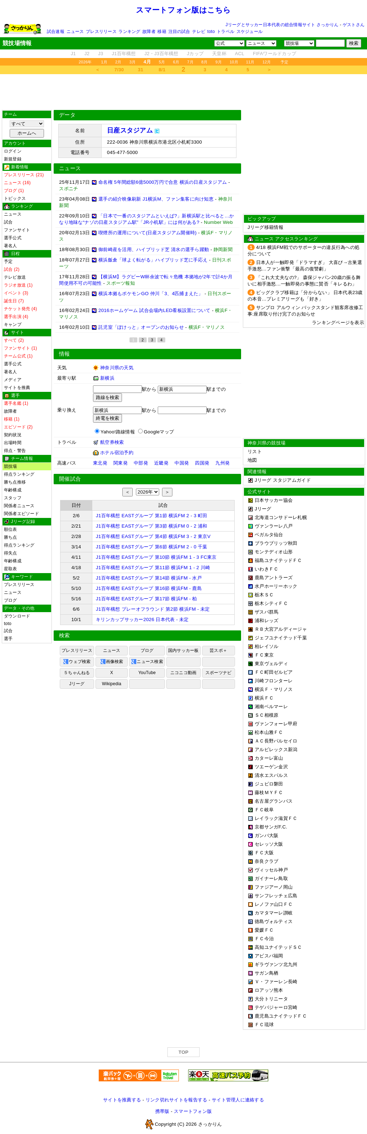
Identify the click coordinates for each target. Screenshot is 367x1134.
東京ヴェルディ (271, 663)
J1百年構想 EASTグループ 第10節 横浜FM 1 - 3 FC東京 (156, 557)
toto (211, 31)
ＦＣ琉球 (264, 1024)
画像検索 (111, 661)
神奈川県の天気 (116, 367)
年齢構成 (12, 489)
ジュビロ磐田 (269, 784)
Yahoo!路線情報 (118, 431)
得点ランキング (19, 474)
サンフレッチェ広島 (276, 895)
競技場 (10, 466)
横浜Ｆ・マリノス (274, 689)
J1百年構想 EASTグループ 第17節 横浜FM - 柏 (146, 598)
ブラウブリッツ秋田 (276, 543)
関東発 (120, 463)
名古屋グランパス (274, 801)
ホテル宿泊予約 (116, 452)
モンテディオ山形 (274, 551)
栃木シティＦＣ (271, 603)
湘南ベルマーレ (271, 706)
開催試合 (70, 479)
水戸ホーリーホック (276, 586)
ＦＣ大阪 (264, 852)
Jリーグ (76, 683)
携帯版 (162, 1111)
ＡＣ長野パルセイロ (276, 741)
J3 (100, 53)
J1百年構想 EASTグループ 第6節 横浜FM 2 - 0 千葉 (151, 546)
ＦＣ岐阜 (264, 809)
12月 (267, 62)
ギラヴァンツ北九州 (276, 964)
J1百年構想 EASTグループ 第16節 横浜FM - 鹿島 (149, 588)
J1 (73, 53)
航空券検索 (112, 442)
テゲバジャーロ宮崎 (276, 1007)
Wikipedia (111, 683)
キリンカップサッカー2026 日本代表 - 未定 (142, 619)
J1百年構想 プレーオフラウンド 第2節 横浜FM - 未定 (153, 609)
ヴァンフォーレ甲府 (276, 723)
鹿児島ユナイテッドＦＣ (281, 1016)
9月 (218, 62)
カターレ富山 (269, 758)
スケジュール (249, 31)
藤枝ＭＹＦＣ (269, 792)
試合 (8, 222)
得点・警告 (15, 450)
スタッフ (12, 497)
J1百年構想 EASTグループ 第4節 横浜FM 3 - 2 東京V (153, 536)
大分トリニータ (271, 998)
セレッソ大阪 (269, 844)
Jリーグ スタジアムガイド (279, 480)
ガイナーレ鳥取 (271, 878)
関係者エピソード (21, 513)
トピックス (15, 198)
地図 (252, 460)
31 (140, 69)
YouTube (147, 672)
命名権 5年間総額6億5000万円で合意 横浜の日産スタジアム (162, 182)
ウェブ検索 (76, 661)
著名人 (10, 245)
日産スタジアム (130, 130)
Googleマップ (159, 431)
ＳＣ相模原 (266, 715)
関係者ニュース (19, 505)
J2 (86, 53)
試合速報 (55, 31)
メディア (12, 379)
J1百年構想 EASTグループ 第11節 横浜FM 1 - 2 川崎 (153, 567)
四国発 (202, 463)
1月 (104, 62)
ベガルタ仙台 (269, 534)
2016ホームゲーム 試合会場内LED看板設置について (154, 310)
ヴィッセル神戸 (271, 870)
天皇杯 (219, 53)
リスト (255, 451)
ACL (239, 53)
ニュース (75, 31)
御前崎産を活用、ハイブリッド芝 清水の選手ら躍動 (153, 249)
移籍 (161, 31)
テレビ (198, 31)
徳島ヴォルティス (274, 921)
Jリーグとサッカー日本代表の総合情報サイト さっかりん (282, 24)
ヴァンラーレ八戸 (274, 526)
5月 (162, 62)
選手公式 (12, 237)
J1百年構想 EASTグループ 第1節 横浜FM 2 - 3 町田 (151, 515)
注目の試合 (179, 31)
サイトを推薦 (17, 387)
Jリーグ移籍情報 (265, 227)
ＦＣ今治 (264, 938)
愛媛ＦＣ (264, 930)
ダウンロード (17, 616)
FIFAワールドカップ (274, 53)
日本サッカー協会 (274, 500)
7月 (190, 62)
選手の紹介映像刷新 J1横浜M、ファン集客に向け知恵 (156, 199)
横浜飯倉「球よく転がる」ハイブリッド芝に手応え (152, 260)
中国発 (182, 463)
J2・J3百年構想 (161, 53)
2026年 (85, 62)
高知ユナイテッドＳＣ (278, 947)
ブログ (10, 600)
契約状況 (12, 434)
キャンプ (12, 324)
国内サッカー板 (183, 650)
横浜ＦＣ (264, 698)
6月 (176, 62)
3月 (132, 62)
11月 (250, 62)
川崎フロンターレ (274, 680)
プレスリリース (101, 31)
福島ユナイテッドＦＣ (278, 560)
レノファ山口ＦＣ (274, 904)
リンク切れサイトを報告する (176, 1099)
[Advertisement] (183, 92)
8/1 (162, 69)
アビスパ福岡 (269, 955)
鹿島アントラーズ (274, 577)
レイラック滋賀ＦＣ (276, 818)
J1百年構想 (124, 53)
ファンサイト (17, 229)
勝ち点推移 (15, 482)
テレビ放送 (15, 277)
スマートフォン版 (193, 1111)
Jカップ (195, 53)
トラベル (225, 31)
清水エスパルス (271, 775)
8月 (204, 62)
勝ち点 (10, 537)
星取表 (10, 568)
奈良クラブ (266, 861)
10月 (234, 62)
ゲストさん (353, 24)
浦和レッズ (266, 620)
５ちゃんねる (77, 672)
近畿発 (161, 463)
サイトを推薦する (122, 1099)
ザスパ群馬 (266, 612)
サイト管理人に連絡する (238, 1099)
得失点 (10, 553)
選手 (8, 638)
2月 (118, 62)
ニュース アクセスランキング (286, 238)
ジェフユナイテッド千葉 (281, 637)
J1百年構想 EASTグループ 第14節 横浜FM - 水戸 (149, 578)
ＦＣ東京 (264, 655)
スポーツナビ (218, 672)
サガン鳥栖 (266, 973)
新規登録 (12, 159)
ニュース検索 (147, 661)
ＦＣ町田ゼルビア (274, 672)
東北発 (100, 463)
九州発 (222, 463)
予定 (284, 62)
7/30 (119, 69)
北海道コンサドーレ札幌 (281, 517)
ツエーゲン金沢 (271, 766)
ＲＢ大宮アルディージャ (281, 629)
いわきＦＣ (266, 569)
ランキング (129, 31)
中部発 (141, 463)
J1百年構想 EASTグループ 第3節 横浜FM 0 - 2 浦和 (151, 526)
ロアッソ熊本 (269, 990)
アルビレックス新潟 (276, 749)
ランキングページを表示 (338, 322)
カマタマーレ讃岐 (274, 913)
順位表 (10, 529)
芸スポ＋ (218, 650)
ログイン (12, 151)
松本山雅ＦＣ (269, 732)
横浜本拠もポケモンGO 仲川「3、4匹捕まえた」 (150, 293)
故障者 (149, 31)
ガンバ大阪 (266, 835)
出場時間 (12, 442)
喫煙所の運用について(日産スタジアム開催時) (147, 232)
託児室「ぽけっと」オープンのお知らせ (141, 327)
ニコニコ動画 (183, 672)
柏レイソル (266, 646)
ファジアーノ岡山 (274, 887)
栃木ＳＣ (264, 594)
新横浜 (107, 378)
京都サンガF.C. (271, 827)
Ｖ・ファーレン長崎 (276, 981)
